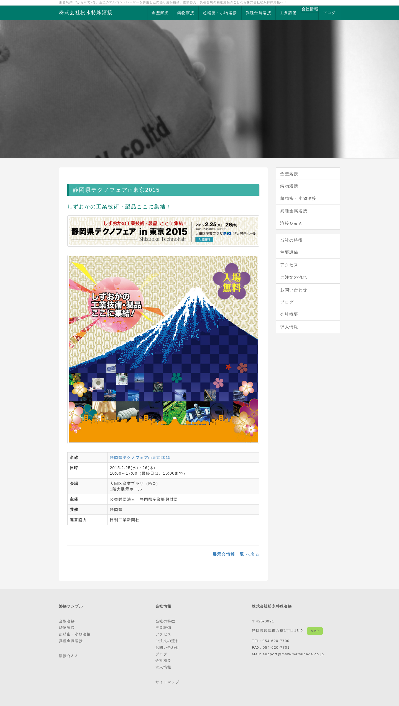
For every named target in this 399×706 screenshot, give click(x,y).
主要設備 (288, 13)
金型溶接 (160, 13)
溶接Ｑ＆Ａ (291, 223)
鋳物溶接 (186, 13)
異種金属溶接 (258, 13)
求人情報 (289, 326)
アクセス (289, 264)
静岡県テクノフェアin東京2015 (140, 457)
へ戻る (236, 554)
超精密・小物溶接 (220, 13)
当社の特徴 (291, 240)
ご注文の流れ (293, 277)
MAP (315, 631)
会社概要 (289, 314)
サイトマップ (167, 682)
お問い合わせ (293, 289)
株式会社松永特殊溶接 (86, 12)
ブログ (329, 13)
